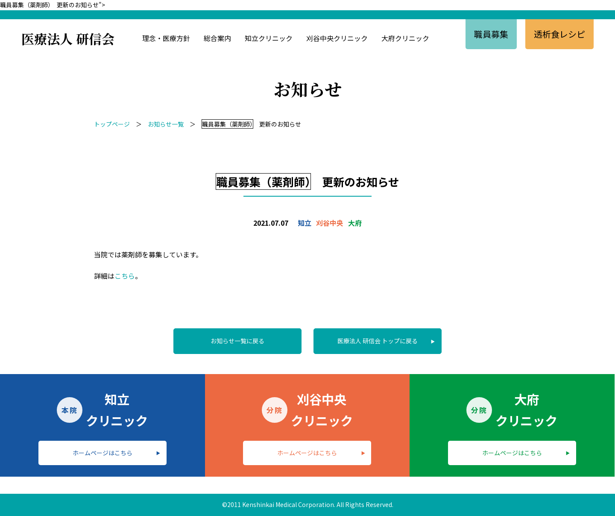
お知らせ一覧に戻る (237, 340)
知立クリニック (269, 38)
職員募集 (491, 34)
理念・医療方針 (166, 38)
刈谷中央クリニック (337, 38)
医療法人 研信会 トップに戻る (377, 340)
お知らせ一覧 (166, 124)
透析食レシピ (559, 34)
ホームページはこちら (102, 452)
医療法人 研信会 (67, 38)
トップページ (112, 124)
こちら (124, 276)
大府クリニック (405, 38)
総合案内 (217, 38)
